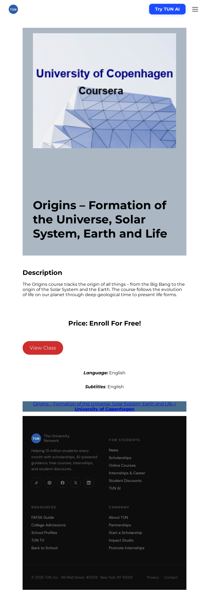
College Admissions (48, 525)
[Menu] (195, 9)
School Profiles (44, 532)
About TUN (118, 517)
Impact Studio (121, 540)
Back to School (44, 547)
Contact (171, 577)
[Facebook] (62, 483)
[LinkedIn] (89, 483)
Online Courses (122, 465)
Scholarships (120, 457)
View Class (43, 348)
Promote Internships (127, 547)
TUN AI (115, 488)
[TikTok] (36, 483)
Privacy (153, 577)
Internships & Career (127, 472)
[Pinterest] (49, 483)
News (113, 450)
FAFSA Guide (42, 517)
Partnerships (120, 525)
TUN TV (37, 540)
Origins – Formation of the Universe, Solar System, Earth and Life (104, 406)
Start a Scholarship (125, 532)
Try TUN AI (167, 9)
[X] (75, 483)
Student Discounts (125, 480)
